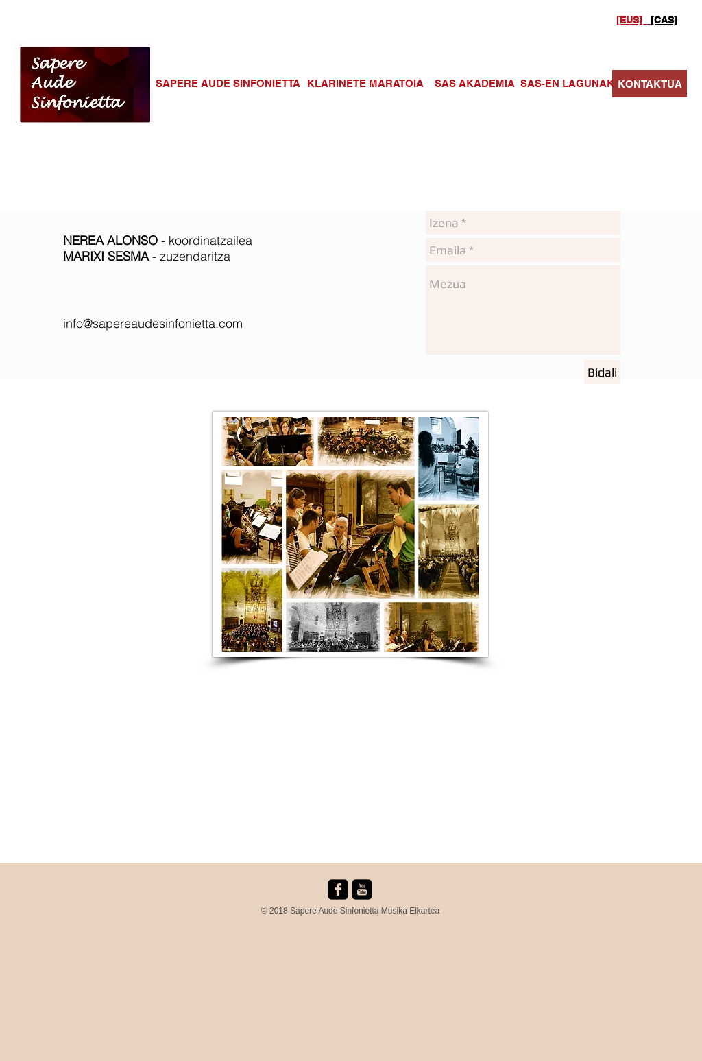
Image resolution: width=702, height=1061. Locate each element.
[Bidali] (602, 372)
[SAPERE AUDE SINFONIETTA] (227, 83)
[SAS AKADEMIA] (474, 83)
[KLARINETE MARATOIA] (365, 83)
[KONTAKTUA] (649, 83)
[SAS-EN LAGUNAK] (567, 83)
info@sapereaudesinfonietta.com (153, 323)
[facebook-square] (338, 889)
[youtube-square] (362, 889)
